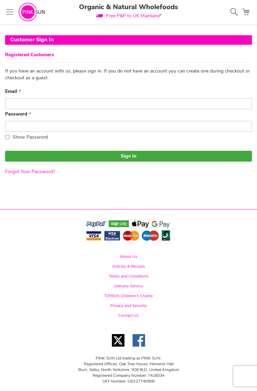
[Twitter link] (118, 348)
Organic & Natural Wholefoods (128, 7)
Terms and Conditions (129, 276)
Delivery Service (128, 286)
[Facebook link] (139, 348)
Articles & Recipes (128, 266)
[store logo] (32, 12)
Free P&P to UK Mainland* (134, 15)
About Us (128, 256)
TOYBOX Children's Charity (128, 296)
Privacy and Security (128, 305)
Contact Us (128, 315)
